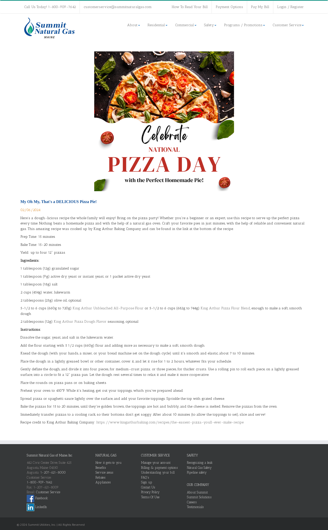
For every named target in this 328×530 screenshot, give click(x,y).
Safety (210, 25)
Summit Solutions (199, 497)
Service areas (104, 472)
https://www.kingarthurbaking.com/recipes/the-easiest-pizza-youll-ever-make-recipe (170, 422)
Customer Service (288, 25)
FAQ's (145, 477)
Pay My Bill (260, 7)
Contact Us (148, 487)
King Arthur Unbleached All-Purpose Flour (108, 308)
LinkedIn (37, 507)
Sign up (146, 482)
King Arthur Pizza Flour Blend (225, 308)
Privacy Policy (150, 492)
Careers (191, 502)
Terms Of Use (150, 497)
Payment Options (229, 7)
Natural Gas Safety (199, 468)
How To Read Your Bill (190, 7)
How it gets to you (108, 463)
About (133, 25)
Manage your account (156, 463)
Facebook (37, 498)
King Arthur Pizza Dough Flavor (80, 321)
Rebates (100, 477)
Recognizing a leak (200, 463)
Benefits (100, 468)
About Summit (197, 492)
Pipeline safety (197, 472)
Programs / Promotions (244, 25)
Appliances (103, 482)
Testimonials (195, 507)
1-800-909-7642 (39, 482)
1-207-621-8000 (53, 472)
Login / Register (290, 7)
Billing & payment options (159, 468)
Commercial (185, 25)
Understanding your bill (158, 472)
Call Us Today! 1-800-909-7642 (50, 7)
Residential (158, 25)
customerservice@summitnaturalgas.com (118, 7)
